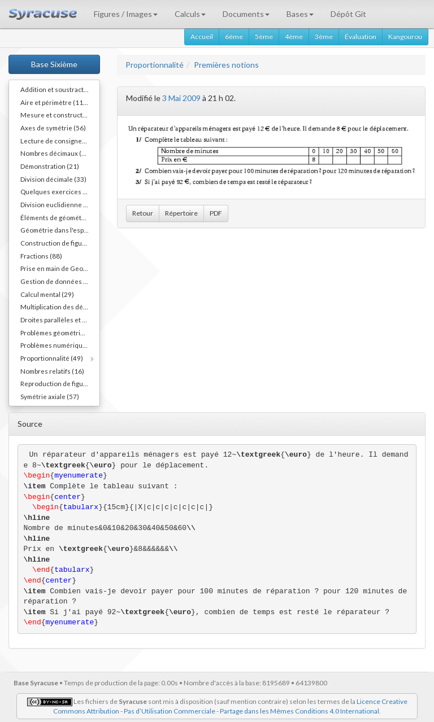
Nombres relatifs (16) (52, 371)
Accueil (201, 36)
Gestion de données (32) (58, 281)
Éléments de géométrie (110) (59, 217)
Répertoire (181, 213)
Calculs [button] (190, 14)
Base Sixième (54, 64)
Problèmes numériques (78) (59, 345)
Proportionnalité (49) (51, 358)
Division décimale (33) (53, 179)
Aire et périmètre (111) (54, 102)
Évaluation (360, 36)
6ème (234, 36)
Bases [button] (300, 14)
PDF (216, 213)
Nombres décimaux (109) (58, 153)
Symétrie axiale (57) (49, 396)
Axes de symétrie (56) (53, 128)
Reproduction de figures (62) (59, 383)
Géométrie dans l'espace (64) (59, 230)
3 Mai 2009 (181, 98)
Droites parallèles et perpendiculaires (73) (59, 319)
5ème (264, 36)
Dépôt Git (348, 14)
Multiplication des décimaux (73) (59, 306)
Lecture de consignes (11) (59, 141)
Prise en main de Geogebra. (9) (59, 268)
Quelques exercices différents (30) (59, 191)
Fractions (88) (41, 256)
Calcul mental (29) (47, 294)
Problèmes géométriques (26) (59, 332)
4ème (294, 36)
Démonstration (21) (49, 166)
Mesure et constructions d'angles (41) (59, 115)
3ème (324, 36)
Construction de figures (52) (59, 243)
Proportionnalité (154, 64)
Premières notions (226, 64)
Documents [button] (246, 14)
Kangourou (405, 36)
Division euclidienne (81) (58, 204)
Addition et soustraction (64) (59, 89)
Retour (142, 213)
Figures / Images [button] (126, 14)
